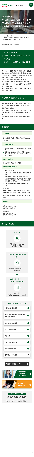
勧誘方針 (4, 445)
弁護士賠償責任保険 (17, 308)
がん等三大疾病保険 (17, 323)
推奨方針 (4, 443)
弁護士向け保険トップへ (17, 364)
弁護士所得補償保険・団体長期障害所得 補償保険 (17, 315)
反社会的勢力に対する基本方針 (10, 440)
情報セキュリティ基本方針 (9, 438)
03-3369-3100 (17, 397)
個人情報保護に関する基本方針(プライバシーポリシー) (16, 436)
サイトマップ (5, 432)
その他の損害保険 (17, 348)
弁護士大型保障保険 (17, 342)
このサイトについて (7, 447)
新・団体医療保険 (17, 329)
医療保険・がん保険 (17, 355)
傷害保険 (17, 336)
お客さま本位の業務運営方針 (9, 434)
